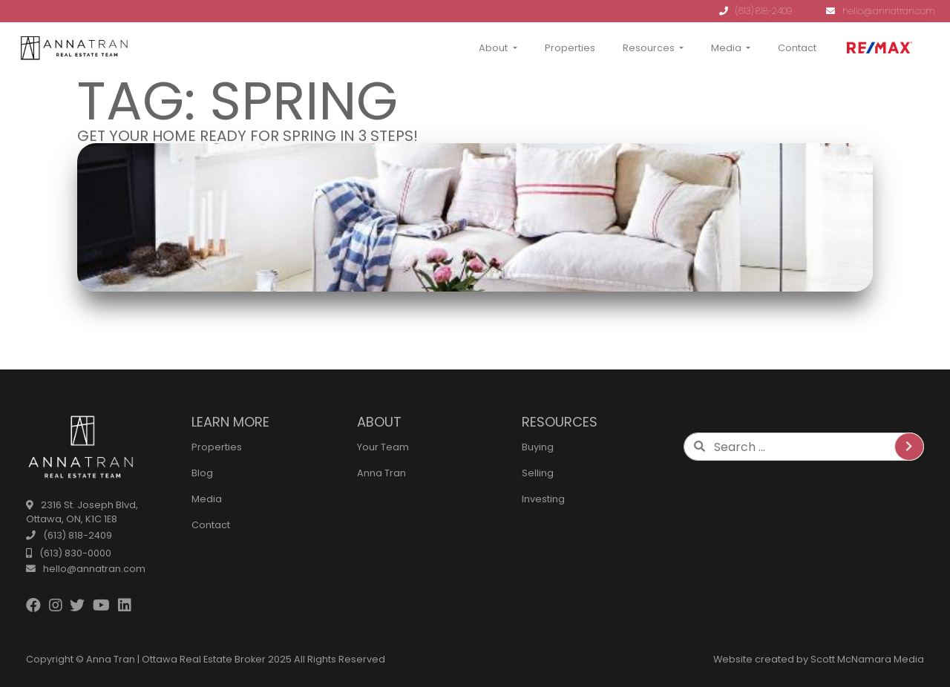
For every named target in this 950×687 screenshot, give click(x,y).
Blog (202, 473)
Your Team (383, 447)
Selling (538, 473)
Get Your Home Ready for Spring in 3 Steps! (247, 135)
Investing (543, 499)
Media (726, 48)
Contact (797, 48)
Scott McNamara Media (867, 659)
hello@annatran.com (880, 10)
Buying (538, 447)
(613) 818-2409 (755, 10)
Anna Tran (381, 473)
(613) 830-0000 (68, 553)
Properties (570, 48)
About (493, 48)
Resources (649, 48)
